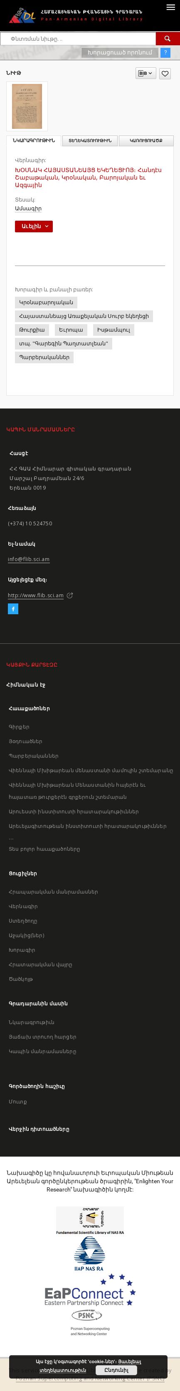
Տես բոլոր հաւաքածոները (44, 848)
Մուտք (18, 1101)
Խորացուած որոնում (120, 52)
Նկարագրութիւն (31, 1022)
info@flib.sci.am (29, 559)
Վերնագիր (23, 906)
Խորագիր (22, 949)
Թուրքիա (32, 329)
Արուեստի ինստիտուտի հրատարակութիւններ (74, 811)
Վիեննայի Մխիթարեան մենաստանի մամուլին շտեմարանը (91, 770)
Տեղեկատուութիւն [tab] (90, 140)
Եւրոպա (71, 329)
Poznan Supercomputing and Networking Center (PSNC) (90, 1378)
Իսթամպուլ (113, 329)
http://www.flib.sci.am (36, 595)
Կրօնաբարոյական (46, 302)
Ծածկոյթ (21, 978)
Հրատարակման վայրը (41, 964)
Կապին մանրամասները (42, 1051)
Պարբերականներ (44, 357)
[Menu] (170, 6)
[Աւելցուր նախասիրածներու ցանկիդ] (165, 73)
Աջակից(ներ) (26, 935)
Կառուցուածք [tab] (146, 140)
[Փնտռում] (168, 38)
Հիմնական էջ (26, 684)
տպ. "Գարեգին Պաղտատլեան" (63, 343)
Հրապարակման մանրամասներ (53, 891)
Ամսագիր (28, 208)
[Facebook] (13, 609)
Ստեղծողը (23, 920)
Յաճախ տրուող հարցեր (42, 1036)
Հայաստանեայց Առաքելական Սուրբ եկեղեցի (84, 316)
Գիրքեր (19, 726)
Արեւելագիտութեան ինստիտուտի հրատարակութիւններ (88, 826)
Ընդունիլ (116, 1370)
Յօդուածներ (26, 741)
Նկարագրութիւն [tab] (34, 140)
